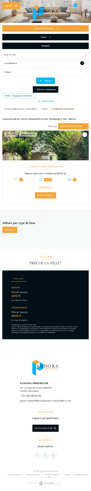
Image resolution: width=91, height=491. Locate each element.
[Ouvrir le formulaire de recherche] (45, 81)
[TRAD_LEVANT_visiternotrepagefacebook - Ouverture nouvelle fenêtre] (37, 456)
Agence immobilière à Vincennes (20, 109)
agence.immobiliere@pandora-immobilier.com (45, 400)
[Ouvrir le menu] (11, 5)
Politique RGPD (81, 474)
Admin (67, 474)
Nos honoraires (15, 474)
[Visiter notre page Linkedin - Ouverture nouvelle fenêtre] (53, 456)
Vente (44, 109)
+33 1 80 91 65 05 (30, 395)
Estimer (45, 45)
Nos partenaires (33, 474)
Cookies (48, 477)
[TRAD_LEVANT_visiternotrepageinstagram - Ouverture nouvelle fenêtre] (45, 456)
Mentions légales (52, 474)
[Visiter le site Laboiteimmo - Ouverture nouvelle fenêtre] (50, 483)
